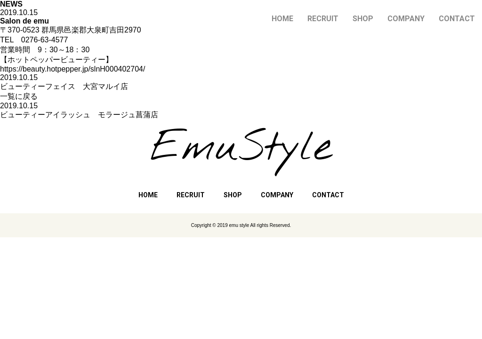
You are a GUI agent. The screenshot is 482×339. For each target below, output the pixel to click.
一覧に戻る (19, 96)
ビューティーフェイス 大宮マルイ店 (64, 86)
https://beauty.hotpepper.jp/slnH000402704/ (72, 69)
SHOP (363, 18)
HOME (282, 18)
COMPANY (406, 18)
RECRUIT (322, 18)
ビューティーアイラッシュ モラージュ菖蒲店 (79, 115)
